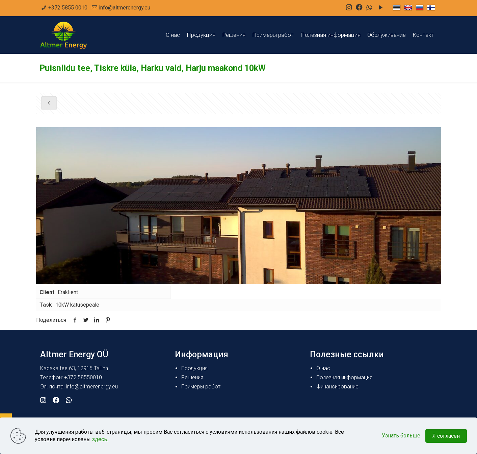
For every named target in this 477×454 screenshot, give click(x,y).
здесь (99, 439)
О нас (323, 368)
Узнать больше (401, 435)
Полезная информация (344, 377)
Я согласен (446, 436)
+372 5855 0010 (67, 7)
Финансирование (337, 386)
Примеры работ (200, 386)
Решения (192, 377)
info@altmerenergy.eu (124, 7)
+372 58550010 (83, 377)
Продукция (194, 368)
